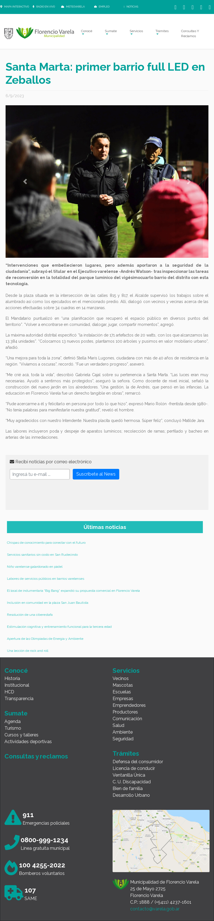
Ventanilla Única (129, 775)
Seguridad (123, 738)
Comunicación (127, 718)
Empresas (123, 698)
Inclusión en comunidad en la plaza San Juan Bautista (47, 603)
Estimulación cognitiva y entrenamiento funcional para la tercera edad (59, 627)
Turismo (12, 728)
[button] (25, 181)
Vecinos (121, 678)
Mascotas (123, 685)
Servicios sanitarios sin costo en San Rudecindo (42, 555)
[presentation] (52, 495)
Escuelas (122, 692)
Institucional (16, 685)
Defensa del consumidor (138, 761)
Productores (125, 712)
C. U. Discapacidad (132, 781)
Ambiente (123, 732)
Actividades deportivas (28, 741)
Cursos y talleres (21, 735)
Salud (118, 725)
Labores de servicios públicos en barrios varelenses (45, 579)
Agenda (12, 721)
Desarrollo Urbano (131, 795)
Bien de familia (128, 788)
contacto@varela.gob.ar (154, 909)
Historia (12, 678)
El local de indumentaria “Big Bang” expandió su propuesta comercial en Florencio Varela (73, 591)
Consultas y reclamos (36, 756)
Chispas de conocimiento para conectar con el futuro (46, 543)
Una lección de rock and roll (27, 651)
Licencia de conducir (134, 768)
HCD (9, 692)
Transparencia (18, 698)
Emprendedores (129, 705)
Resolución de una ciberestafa (30, 615)
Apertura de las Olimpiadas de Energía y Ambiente (45, 639)
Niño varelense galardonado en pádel (34, 567)
